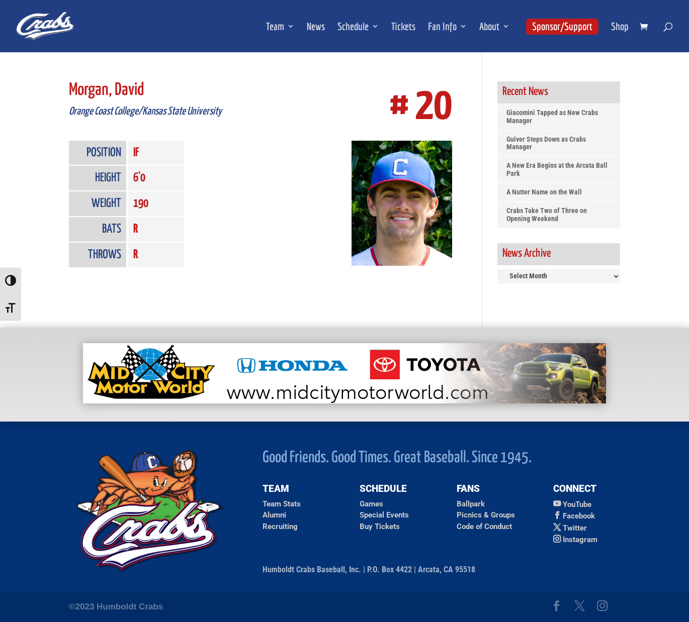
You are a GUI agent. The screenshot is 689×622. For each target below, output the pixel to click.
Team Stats (282, 503)
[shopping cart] (646, 27)
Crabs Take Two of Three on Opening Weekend (546, 214)
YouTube (577, 504)
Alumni (274, 515)
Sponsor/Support (562, 26)
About (489, 27)
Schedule (353, 27)
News (316, 27)
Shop (620, 27)
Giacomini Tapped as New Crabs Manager (552, 117)
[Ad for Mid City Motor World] (344, 400)
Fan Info (442, 27)
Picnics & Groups (486, 515)
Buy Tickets (380, 526)
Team (275, 27)
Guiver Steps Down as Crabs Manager (546, 143)
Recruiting (280, 526)
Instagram (580, 539)
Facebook (579, 516)
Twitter (575, 528)
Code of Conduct (484, 526)
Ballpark (471, 503)
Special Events (384, 515)
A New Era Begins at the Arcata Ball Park (557, 169)
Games (371, 503)
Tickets (403, 27)
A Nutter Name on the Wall (544, 192)
